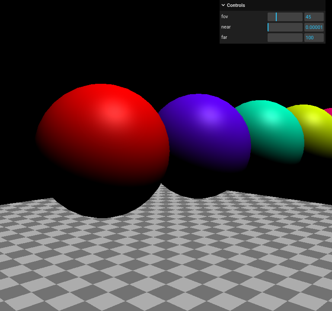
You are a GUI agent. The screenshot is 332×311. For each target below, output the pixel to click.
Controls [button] (236, 5)
